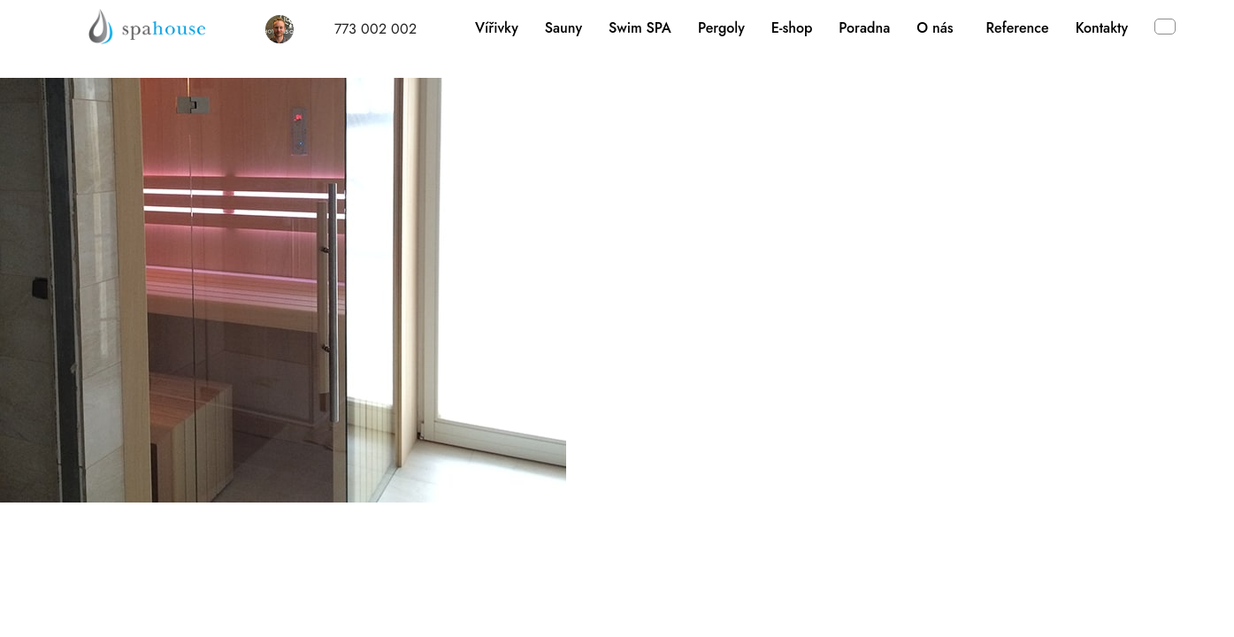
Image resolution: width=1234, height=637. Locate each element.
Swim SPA (640, 28)
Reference (1017, 28)
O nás (934, 28)
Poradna (864, 28)
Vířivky (496, 28)
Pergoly (721, 28)
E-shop (791, 28)
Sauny (563, 28)
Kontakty (1102, 28)
